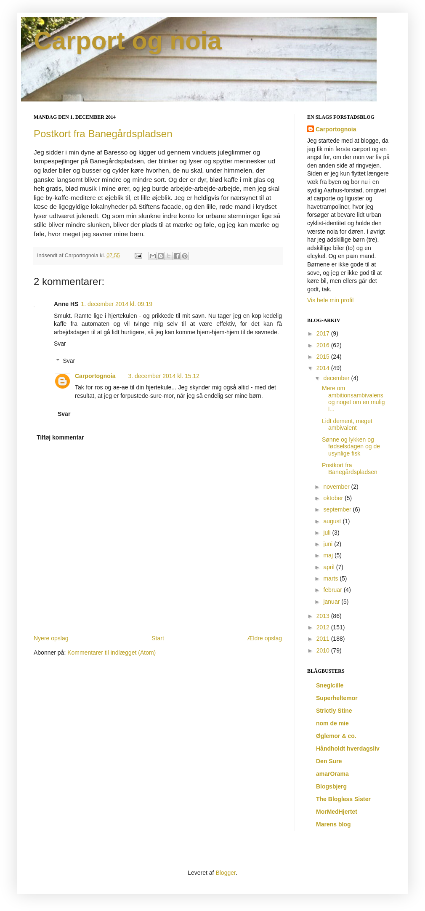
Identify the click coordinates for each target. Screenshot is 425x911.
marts (331, 578)
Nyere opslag (51, 638)
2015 (323, 356)
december (337, 378)
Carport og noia (128, 41)
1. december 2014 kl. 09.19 (116, 304)
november (337, 486)
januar (332, 601)
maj (328, 555)
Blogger (225, 872)
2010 (323, 650)
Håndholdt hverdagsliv (348, 748)
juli (327, 532)
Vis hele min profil (330, 300)
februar (333, 589)
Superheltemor (337, 698)
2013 (323, 616)
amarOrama (332, 773)
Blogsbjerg (331, 786)
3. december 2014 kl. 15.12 (163, 376)
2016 (323, 345)
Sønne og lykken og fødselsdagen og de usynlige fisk (351, 446)
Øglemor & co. (336, 736)
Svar (60, 343)
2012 (323, 627)
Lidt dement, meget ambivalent (347, 425)
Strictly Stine (334, 710)
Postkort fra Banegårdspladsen (103, 133)
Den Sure (329, 761)
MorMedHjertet (336, 811)
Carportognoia (95, 376)
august (333, 521)
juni (328, 544)
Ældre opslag (264, 638)
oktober (334, 498)
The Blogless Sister (343, 799)
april (329, 567)
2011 (323, 638)
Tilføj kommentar (60, 437)
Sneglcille (329, 685)
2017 (323, 333)
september (338, 509)
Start (157, 638)
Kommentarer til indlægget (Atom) (111, 652)
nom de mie (332, 723)
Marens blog (333, 824)
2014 (323, 368)
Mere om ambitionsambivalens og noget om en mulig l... (353, 399)
